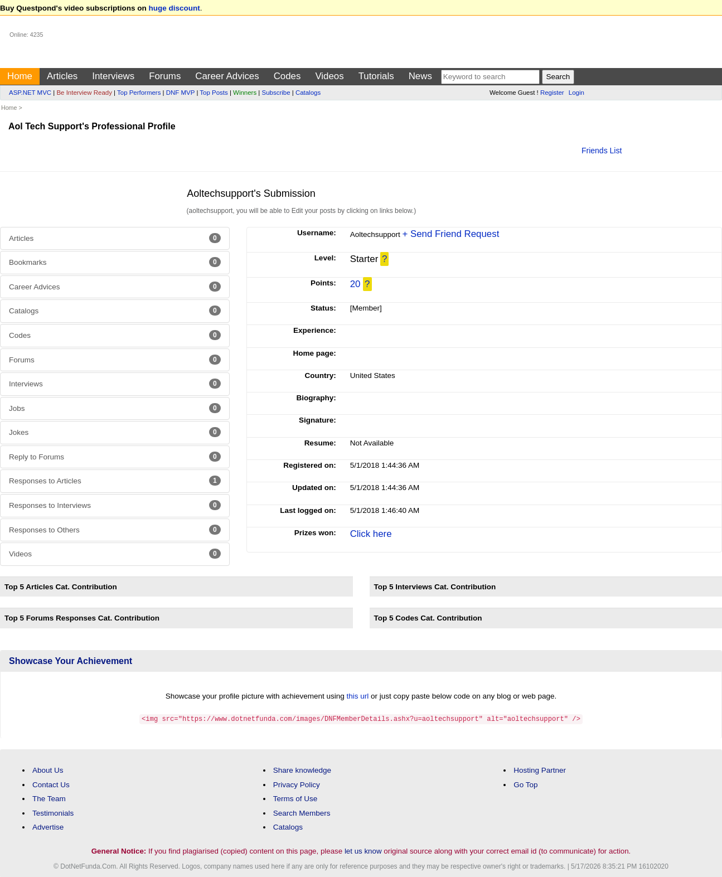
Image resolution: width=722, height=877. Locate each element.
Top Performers (139, 92)
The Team (49, 798)
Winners (244, 92)
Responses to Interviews (115, 505)
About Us (48, 769)
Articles (62, 76)
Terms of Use (295, 798)
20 (355, 284)
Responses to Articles (115, 481)
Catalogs (308, 92)
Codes (287, 76)
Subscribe (276, 92)
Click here (371, 534)
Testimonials (53, 812)
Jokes (115, 432)
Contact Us (51, 784)
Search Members (302, 812)
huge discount (174, 8)
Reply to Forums (115, 457)
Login (576, 92)
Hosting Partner (539, 769)
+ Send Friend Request (450, 234)
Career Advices (227, 76)
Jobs (115, 408)
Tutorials (376, 76)
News (420, 76)
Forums (165, 76)
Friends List (602, 150)
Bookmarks (115, 262)
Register (552, 92)
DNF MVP (180, 92)
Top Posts (213, 92)
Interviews (113, 76)
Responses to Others (115, 530)
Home (19, 76)
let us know (363, 850)
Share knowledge (302, 769)
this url (358, 696)
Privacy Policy (296, 784)
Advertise (48, 826)
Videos (329, 76)
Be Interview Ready (84, 92)
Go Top (525, 784)
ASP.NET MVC (30, 92)
